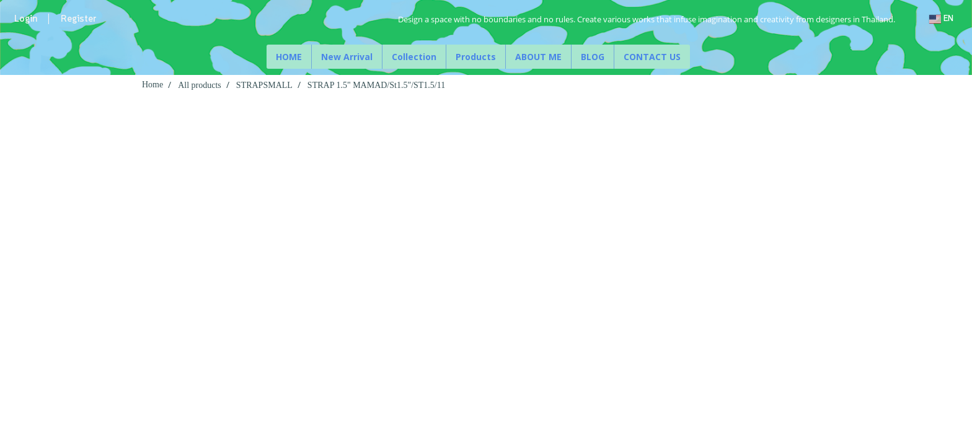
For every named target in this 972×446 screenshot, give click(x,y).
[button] (701, 57)
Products (476, 57)
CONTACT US (652, 57)
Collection (414, 57)
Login (25, 19)
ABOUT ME (538, 57)
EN (941, 19)
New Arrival (347, 57)
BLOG (592, 57)
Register (79, 19)
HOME (289, 57)
